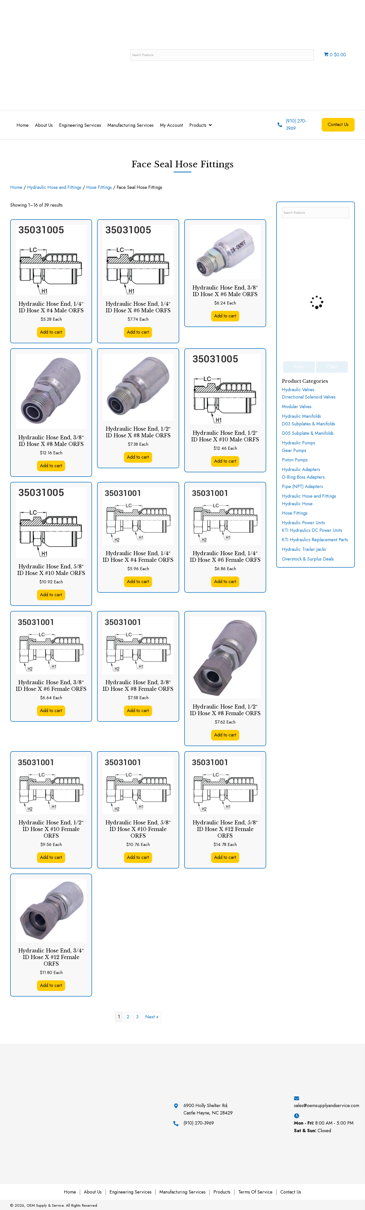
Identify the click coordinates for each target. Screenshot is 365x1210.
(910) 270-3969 (199, 1123)
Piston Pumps (295, 460)
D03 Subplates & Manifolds (308, 424)
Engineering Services (131, 1192)
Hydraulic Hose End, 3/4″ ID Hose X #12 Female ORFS (51, 957)
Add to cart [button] (51, 332)
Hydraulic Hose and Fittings (54, 187)
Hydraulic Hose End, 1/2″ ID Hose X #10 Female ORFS (51, 829)
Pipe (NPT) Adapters (302, 486)
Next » (151, 1017)
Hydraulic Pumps (298, 443)
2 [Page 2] (128, 1017)
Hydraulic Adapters (301, 469)
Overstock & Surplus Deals (308, 559)
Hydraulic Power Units (303, 522)
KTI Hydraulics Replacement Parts (315, 539)
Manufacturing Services (182, 1192)
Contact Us (290, 1192)
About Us (93, 1192)
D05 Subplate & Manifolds (308, 433)
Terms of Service (255, 1192)
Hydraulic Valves (298, 389)
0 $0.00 (335, 54)
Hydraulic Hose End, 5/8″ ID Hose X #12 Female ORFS (225, 829)
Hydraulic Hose (297, 503)
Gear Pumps (294, 450)
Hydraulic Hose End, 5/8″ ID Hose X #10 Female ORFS (138, 829)
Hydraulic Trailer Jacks (304, 549)
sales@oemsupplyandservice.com (326, 1105)
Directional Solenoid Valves (309, 397)
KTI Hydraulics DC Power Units (312, 530)
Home (16, 187)
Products (221, 1192)
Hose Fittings (99, 187)
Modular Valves (297, 406)
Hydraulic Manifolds (301, 416)
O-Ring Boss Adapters (303, 477)
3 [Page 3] (137, 1017)
